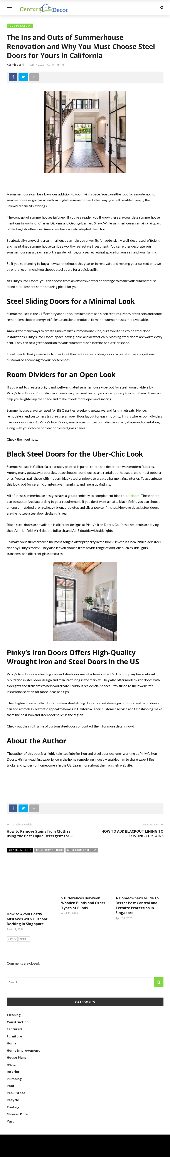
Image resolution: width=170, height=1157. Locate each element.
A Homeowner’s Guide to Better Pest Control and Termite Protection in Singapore (137, 905)
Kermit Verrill (16, 65)
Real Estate (16, 1082)
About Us (155, 1151)
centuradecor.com (33, 1151)
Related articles (20, 850)
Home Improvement (20, 25)
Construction (18, 1011)
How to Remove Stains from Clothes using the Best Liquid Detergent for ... (40, 833)
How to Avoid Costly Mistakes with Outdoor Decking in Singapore (27, 903)
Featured (14, 1018)
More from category (82, 850)
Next (24, 928)
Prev (12, 928)
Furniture (14, 1025)
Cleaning (14, 1003)
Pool (10, 1074)
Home (11, 1032)
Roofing (13, 1096)
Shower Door (17, 1103)
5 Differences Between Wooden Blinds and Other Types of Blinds (83, 903)
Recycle (13, 1089)
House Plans (16, 1046)
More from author (49, 850)
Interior (13, 1060)
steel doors (131, 495)
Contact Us (134, 1151)
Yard (11, 1110)
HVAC (11, 1053)
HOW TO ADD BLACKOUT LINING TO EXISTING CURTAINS (132, 833)
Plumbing (14, 1067)
